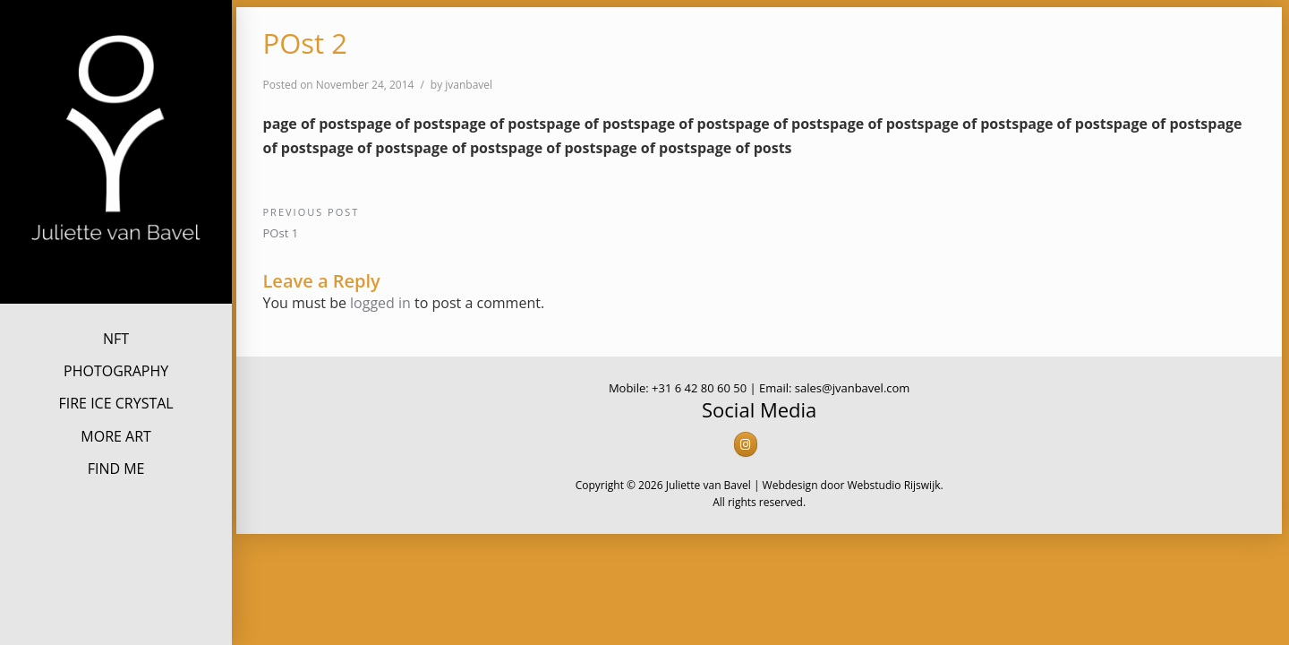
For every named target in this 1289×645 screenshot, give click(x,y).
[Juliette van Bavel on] (772, 445)
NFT (116, 338)
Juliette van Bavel (116, 272)
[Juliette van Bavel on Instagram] (745, 444)
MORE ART (116, 436)
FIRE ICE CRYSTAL (115, 403)
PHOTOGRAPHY (116, 371)
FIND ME (116, 468)
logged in (380, 303)
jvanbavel (468, 84)
